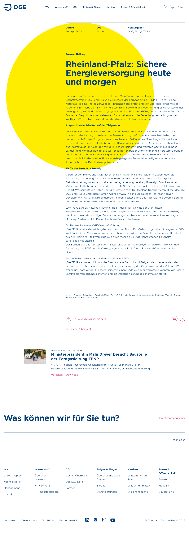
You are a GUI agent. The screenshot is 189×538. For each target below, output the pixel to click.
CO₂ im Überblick (76, 475)
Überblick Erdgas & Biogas (108, 477)
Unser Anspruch (13, 475)
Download (72, 374)
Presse (163, 479)
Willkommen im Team (137, 477)
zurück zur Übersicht (78, 328)
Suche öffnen (165, 7)
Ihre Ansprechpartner (172, 7)
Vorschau (57, 374)
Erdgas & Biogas (92, 7)
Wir (47, 7)
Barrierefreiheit (68, 520)
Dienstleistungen (107, 491)
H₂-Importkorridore (47, 491)
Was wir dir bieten (139, 485)
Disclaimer (48, 520)
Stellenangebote (138, 491)
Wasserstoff (61, 7)
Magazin (164, 485)
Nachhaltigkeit (12, 481)
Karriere (111, 7)
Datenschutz (29, 520)
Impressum (10, 520)
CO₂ (75, 7)
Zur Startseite (15, 7)
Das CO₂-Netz (74, 481)
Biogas (101, 485)
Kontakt (9, 494)
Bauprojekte (166, 491)
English (181, 7)
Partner (70, 487)
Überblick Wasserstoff (42, 477)
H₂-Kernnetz (42, 485)
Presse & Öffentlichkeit (133, 7)
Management (12, 487)
